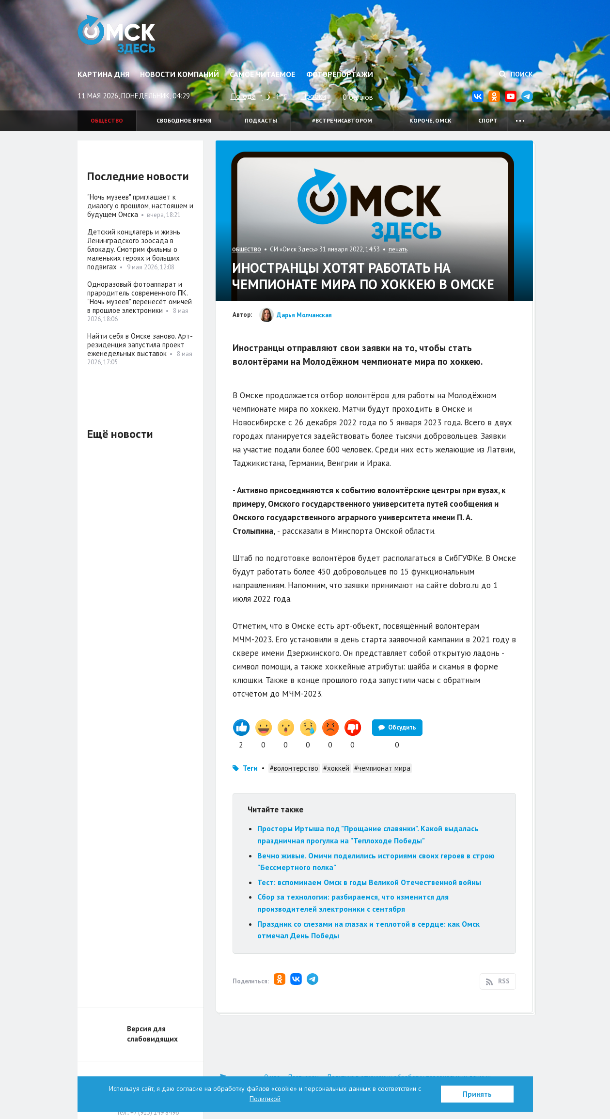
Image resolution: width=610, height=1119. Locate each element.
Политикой (265, 1098)
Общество (107, 120)
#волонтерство (294, 768)
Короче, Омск (430, 120)
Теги (250, 768)
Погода (243, 96)
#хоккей (336, 768)
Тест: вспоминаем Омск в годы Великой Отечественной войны (369, 882)
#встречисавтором (342, 120)
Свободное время (183, 120)
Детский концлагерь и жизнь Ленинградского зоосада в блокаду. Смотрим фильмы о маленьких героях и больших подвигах (133, 249)
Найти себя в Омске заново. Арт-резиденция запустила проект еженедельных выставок (140, 344)
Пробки (313, 96)
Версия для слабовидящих (152, 1033)
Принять (477, 1094)
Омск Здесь (117, 35)
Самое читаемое (262, 74)
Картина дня (103, 74)
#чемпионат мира (382, 768)
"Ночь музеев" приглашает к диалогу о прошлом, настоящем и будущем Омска (140, 205)
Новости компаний (179, 74)
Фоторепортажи (339, 74)
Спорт (488, 120)
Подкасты (261, 120)
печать (398, 249)
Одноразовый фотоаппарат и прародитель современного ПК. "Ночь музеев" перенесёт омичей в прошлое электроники (139, 297)
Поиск (516, 74)
